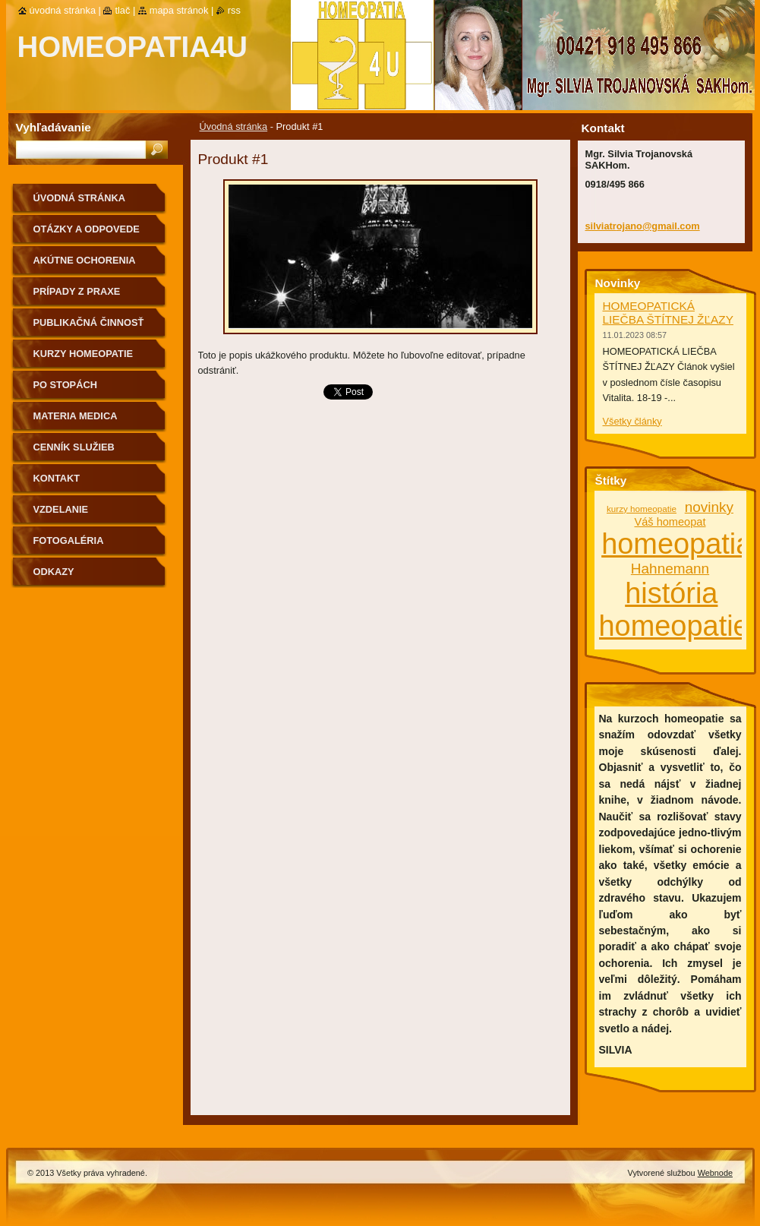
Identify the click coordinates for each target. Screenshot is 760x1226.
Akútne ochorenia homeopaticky (84, 265)
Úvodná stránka (234, 126)
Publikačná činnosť (88, 322)
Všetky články (632, 421)
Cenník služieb (74, 447)
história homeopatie (674, 609)
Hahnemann (670, 569)
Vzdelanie (61, 509)
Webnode (715, 1172)
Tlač (122, 10)
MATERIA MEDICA (75, 416)
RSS (234, 10)
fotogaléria (68, 540)
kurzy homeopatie (641, 508)
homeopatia (676, 544)
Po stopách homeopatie (65, 390)
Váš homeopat (669, 522)
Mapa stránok (179, 10)
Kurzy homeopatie (83, 353)
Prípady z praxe (77, 291)
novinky (709, 507)
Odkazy (53, 571)
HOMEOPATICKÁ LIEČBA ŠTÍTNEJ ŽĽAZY (668, 312)
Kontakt (56, 478)
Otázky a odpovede (86, 229)
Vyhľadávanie (53, 127)
